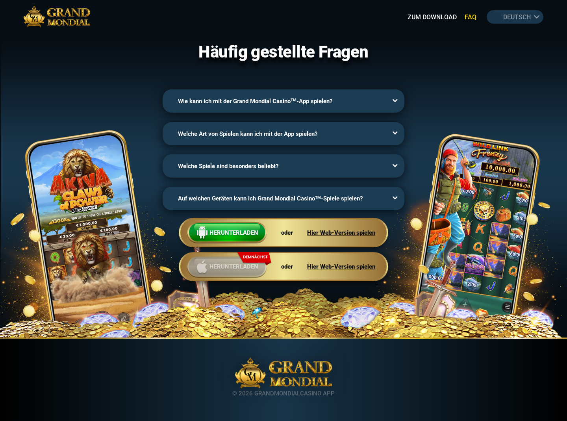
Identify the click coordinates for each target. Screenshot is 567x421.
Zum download (432, 17)
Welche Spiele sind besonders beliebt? (228, 166)
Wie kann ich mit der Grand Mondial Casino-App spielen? (255, 101)
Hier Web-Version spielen (341, 232)
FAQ (470, 17)
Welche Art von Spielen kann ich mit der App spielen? (247, 133)
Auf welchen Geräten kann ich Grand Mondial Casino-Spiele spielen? (270, 198)
